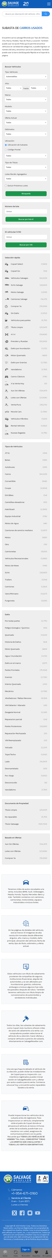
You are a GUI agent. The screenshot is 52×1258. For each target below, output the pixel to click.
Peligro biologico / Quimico (26, 627)
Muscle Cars (29, 411)
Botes (26, 459)
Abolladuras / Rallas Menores (26, 698)
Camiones (26, 586)
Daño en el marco (26, 663)
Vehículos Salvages (29, 278)
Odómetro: (10, 129)
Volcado (26, 747)
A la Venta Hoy (29, 383)
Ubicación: (10, 140)
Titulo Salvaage (26, 823)
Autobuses (26, 467)
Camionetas (26, 551)
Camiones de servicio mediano (26, 530)
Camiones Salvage (29, 299)
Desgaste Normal (26, 712)
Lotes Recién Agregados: (16, 174)
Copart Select (29, 264)
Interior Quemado (26, 684)
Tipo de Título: (11, 162)
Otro (26, 544)
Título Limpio (29, 327)
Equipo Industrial (26, 516)
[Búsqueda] (46, 13)
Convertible (26, 481)
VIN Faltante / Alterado (26, 705)
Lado (26, 761)
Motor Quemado (29, 355)
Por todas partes (26, 620)
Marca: (8, 94)
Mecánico (26, 691)
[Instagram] (30, 1213)
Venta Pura (29, 404)
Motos (26, 537)
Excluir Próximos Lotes (18, 185)
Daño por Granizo (29, 362)
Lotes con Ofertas (29, 397)
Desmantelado (26, 768)
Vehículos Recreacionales (26, 558)
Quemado (26, 634)
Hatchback (26, 509)
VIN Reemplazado (26, 740)
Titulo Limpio (26, 809)
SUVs (26, 572)
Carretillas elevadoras (26, 502)
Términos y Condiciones (13, 1239)
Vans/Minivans (26, 593)
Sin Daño (29, 313)
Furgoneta (26, 600)
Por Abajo (26, 775)
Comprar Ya (29, 306)
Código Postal (14, 149)
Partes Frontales (26, 670)
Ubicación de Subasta (17, 144)
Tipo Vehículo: (11, 71)
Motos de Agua (26, 523)
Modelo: (8, 106)
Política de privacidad (39, 1239)
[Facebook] (22, 1213)
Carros (26, 474)
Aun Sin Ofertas (29, 390)
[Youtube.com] (37, 1213)
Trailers (26, 579)
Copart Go (29, 270)
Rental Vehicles (29, 425)
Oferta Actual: (11, 117)
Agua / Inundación (26, 655)
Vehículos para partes (29, 320)
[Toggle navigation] (49, 4)
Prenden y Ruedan (29, 341)
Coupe (26, 488)
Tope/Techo (26, 754)
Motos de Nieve (26, 565)
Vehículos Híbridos (29, 418)
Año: (7, 83)
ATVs (26, 453)
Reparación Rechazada (26, 733)
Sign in (26, 1249)
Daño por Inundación (29, 348)
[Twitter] (14, 1213)
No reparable (26, 816)
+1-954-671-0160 (24, 1193)
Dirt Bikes (26, 495)
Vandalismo (29, 369)
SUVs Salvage (29, 285)
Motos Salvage (29, 292)
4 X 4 (29, 334)
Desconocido (26, 782)
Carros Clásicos (29, 376)
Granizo (26, 677)
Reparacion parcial (26, 719)
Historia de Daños (26, 641)
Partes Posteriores (26, 726)
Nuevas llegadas (29, 432)
